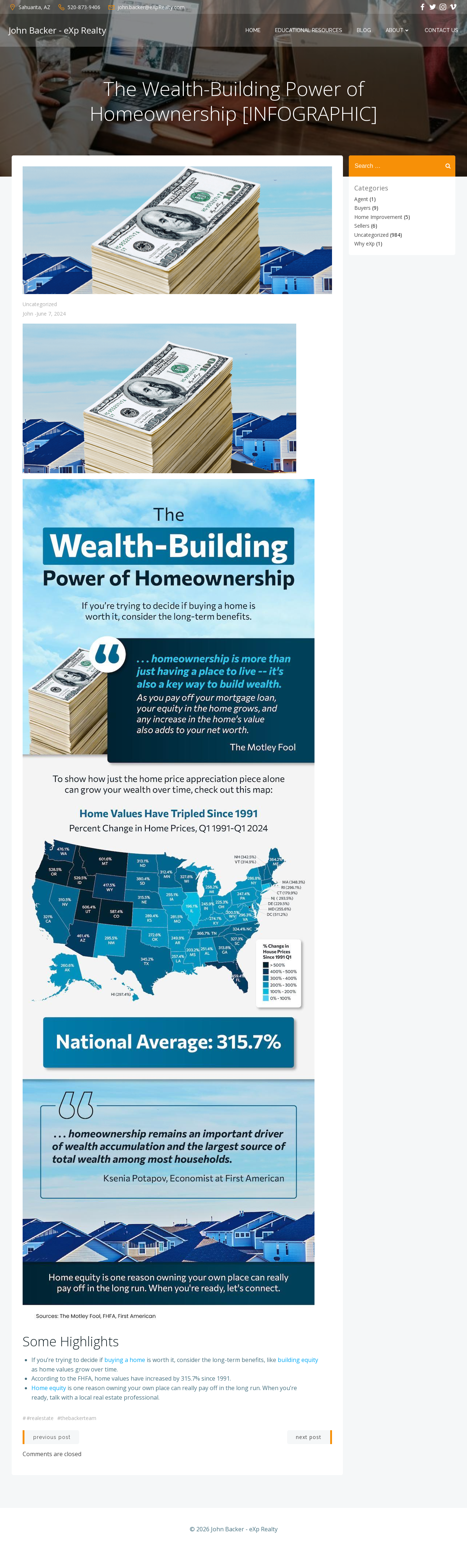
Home (253, 30)
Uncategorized (40, 304)
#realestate (40, 1418)
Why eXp (364, 243)
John (28, 313)
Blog (364, 30)
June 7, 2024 (51, 313)
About (398, 30)
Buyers (362, 207)
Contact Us (441, 30)
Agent (361, 199)
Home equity (48, 1388)
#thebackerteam (76, 1418)
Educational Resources (308, 30)
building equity (298, 1360)
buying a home (124, 1360)
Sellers (362, 225)
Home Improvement (378, 216)
